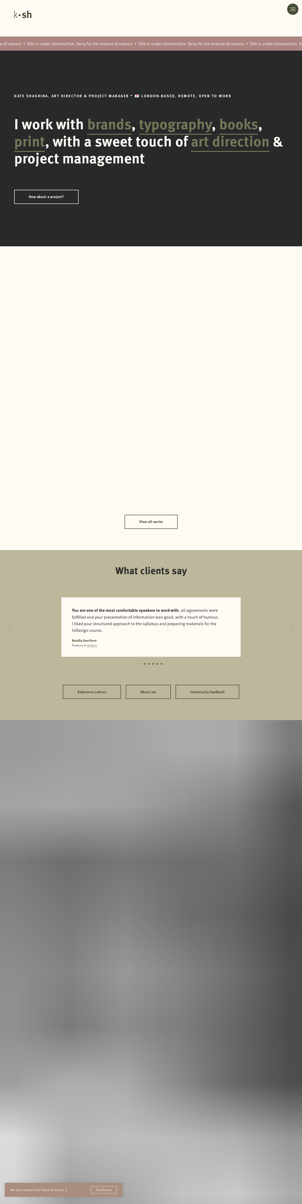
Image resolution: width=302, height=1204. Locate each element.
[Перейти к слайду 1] (140, 664)
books (238, 123)
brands (109, 123)
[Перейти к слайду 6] (162, 664)
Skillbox (92, 645)
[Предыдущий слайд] (9, 627)
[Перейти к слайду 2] (145, 664)
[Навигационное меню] (292, 9)
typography (175, 123)
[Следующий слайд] (293, 627)
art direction (230, 140)
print (29, 140)
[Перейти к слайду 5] (157, 664)
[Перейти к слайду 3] (149, 664)
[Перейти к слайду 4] (153, 664)
